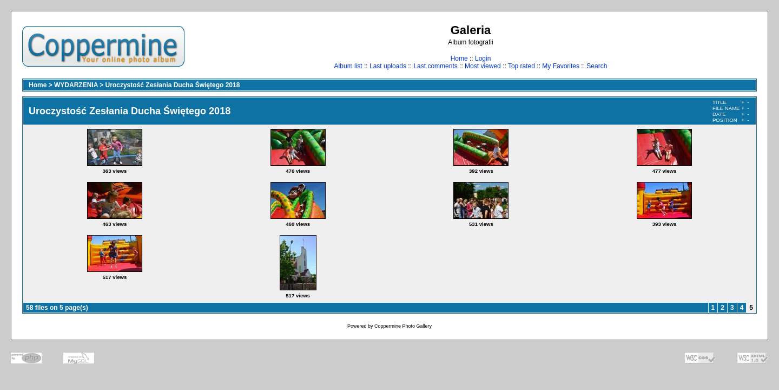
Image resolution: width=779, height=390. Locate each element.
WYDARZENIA (76, 85)
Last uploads (387, 66)
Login (483, 58)
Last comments (435, 66)
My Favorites (560, 66)
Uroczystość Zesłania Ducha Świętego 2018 (172, 85)
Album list (348, 66)
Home (459, 58)
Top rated (521, 66)
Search (596, 66)
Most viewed (483, 66)
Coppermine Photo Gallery (403, 326)
